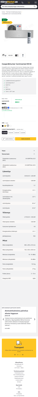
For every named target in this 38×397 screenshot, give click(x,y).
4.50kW (11, 133)
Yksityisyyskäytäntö (19, 373)
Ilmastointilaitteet (19, 353)
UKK (19, 363)
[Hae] (19, 6)
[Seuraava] (34, 295)
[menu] (36, 2)
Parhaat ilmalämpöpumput (13, 12)
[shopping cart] (29, 2)
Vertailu (19, 358)
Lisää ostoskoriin (25, 139)
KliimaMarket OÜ (19, 340)
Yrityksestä (19, 370)
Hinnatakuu (19, 365)
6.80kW (17, 133)
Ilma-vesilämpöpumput (19, 351)
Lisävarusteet (19, 356)
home (3, 12)
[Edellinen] (3, 295)
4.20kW (4, 133)
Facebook (19, 342)
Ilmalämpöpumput (19, 349)
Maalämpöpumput (19, 354)
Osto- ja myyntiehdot (19, 372)
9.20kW (23, 133)
